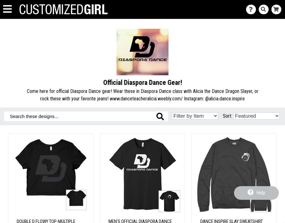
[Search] (265, 9)
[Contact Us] (252, 9)
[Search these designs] (86, 116)
